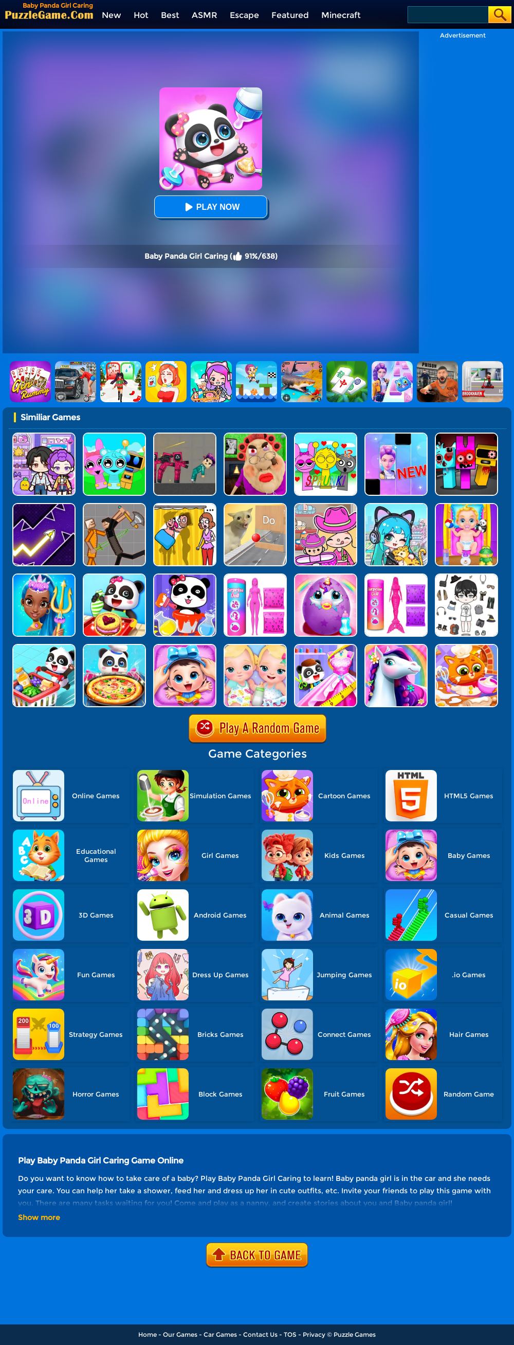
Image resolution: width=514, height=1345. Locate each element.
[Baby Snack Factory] (114, 577)
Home (147, 1334)
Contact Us (260, 1334)
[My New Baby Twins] (255, 648)
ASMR (204, 15)
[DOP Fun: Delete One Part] (184, 507)
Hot (141, 15)
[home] (49, 15)
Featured (290, 15)
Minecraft (341, 15)
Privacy (314, 1334)
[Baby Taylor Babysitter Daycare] (466, 507)
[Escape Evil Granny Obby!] (255, 436)
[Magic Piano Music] (396, 436)
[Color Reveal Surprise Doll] (255, 577)
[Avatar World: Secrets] (44, 436)
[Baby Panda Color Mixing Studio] (184, 577)
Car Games (220, 1334)
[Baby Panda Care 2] (184, 648)
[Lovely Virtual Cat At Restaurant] (466, 648)
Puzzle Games (355, 1334)
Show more (39, 1217)
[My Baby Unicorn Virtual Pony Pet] (325, 577)
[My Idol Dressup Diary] (466, 577)
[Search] (447, 14)
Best (170, 15)
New (111, 15)
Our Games (180, 1334)
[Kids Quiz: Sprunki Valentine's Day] (325, 436)
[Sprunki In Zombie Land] (466, 436)
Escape (244, 15)
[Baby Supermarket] (44, 648)
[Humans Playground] (114, 507)
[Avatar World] (325, 507)
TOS (290, 1334)
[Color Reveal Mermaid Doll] (396, 577)
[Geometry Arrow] (44, 507)
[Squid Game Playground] (184, 436)
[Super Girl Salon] (44, 577)
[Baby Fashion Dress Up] (325, 648)
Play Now (211, 207)
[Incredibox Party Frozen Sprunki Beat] (114, 436)
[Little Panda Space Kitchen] (114, 648)
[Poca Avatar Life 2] (396, 507)
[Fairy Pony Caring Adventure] (396, 648)
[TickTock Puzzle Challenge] (255, 507)
